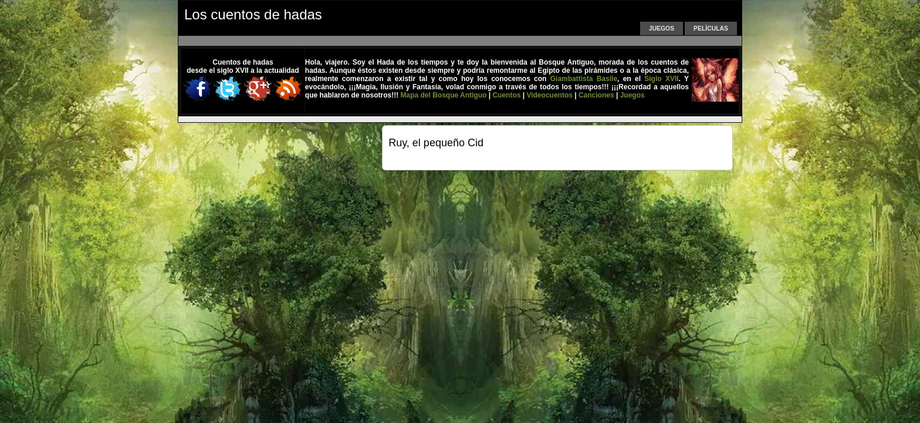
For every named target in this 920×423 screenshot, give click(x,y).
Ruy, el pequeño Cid (435, 143)
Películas (711, 28)
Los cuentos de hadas (253, 14)
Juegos (661, 28)
